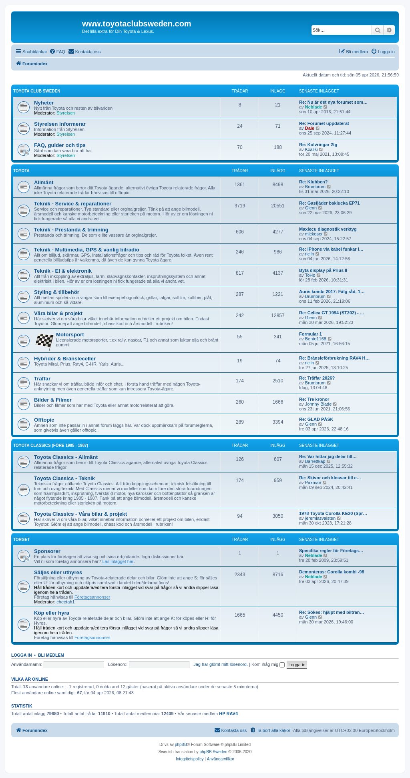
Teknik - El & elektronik (63, 271)
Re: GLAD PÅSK (316, 419)
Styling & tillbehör (56, 292)
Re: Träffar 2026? (317, 378)
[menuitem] (57, 51)
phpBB (181, 744)
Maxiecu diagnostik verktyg (328, 229)
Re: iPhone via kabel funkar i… (331, 249)
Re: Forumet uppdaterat (324, 123)
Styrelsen (65, 113)
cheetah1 (65, 601)
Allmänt (43, 182)
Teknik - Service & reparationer (72, 204)
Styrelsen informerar (60, 124)
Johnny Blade (318, 404)
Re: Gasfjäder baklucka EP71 (329, 203)
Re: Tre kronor (314, 399)
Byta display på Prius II (323, 270)
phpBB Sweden (213, 752)
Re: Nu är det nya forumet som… (333, 102)
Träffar (42, 379)
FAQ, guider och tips (60, 145)
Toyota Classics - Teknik (64, 478)
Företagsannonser (92, 597)
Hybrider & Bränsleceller (65, 359)
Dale (309, 128)
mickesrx (313, 233)
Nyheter (44, 103)
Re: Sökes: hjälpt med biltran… (331, 612)
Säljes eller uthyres (58, 572)
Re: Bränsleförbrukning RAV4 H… (334, 358)
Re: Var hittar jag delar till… (328, 456)
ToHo (310, 275)
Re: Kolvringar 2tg (318, 144)
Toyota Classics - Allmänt (66, 457)
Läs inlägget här (117, 561)
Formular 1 (310, 334)
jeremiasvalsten (320, 518)
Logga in (21, 655)
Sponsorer (47, 551)
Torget (21, 539)
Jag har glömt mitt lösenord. (220, 664)
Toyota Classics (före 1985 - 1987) (50, 445)
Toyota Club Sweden (36, 91)
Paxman (313, 482)
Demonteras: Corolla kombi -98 (331, 571)
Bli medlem (51, 655)
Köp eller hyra (51, 613)
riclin (309, 253)
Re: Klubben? (313, 181)
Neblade (313, 107)
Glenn (311, 207)
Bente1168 (315, 338)
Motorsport (70, 335)
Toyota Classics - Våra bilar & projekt (80, 514)
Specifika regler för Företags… (331, 550)
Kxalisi (311, 149)
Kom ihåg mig (268, 664)
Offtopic (44, 420)
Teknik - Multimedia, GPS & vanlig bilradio (86, 250)
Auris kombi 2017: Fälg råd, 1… (332, 291)
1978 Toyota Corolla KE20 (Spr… (333, 513)
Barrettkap (315, 461)
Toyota (21, 171)
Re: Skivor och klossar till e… (330, 477)
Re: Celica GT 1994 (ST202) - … (331, 312)
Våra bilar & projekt (58, 313)
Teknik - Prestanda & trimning (71, 230)
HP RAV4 (228, 713)
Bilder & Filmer (53, 400)
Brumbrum (315, 186)
